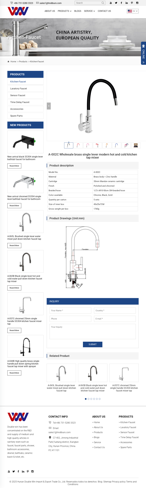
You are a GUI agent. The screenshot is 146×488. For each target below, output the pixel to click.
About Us (50, 11)
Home (13, 61)
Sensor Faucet (17, 95)
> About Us (97, 427)
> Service (96, 442)
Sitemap (107, 481)
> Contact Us (98, 447)
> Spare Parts (125, 447)
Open (143, 53)
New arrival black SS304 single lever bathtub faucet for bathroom (25, 158)
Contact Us (104, 11)
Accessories (16, 109)
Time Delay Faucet (19, 102)
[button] (86, 399)
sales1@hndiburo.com (49, 3)
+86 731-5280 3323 (21, 3)
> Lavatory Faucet (127, 427)
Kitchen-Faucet (18, 81)
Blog (100, 481)
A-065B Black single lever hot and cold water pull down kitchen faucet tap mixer (24, 279)
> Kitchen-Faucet (36, 61)
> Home (96, 422)
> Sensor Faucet (126, 432)
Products (65, 11)
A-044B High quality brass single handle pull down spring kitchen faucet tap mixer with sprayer (23, 364)
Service (89, 11)
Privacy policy (119, 481)
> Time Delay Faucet (129, 437)
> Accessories (125, 442)
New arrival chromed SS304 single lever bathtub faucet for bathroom (24, 197)
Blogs (77, 11)
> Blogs (95, 437)
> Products (22, 61)
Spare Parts (16, 115)
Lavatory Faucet (18, 88)
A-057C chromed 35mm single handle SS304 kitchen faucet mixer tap (24, 321)
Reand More (14, 166)
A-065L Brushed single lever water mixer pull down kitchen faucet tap (24, 237)
